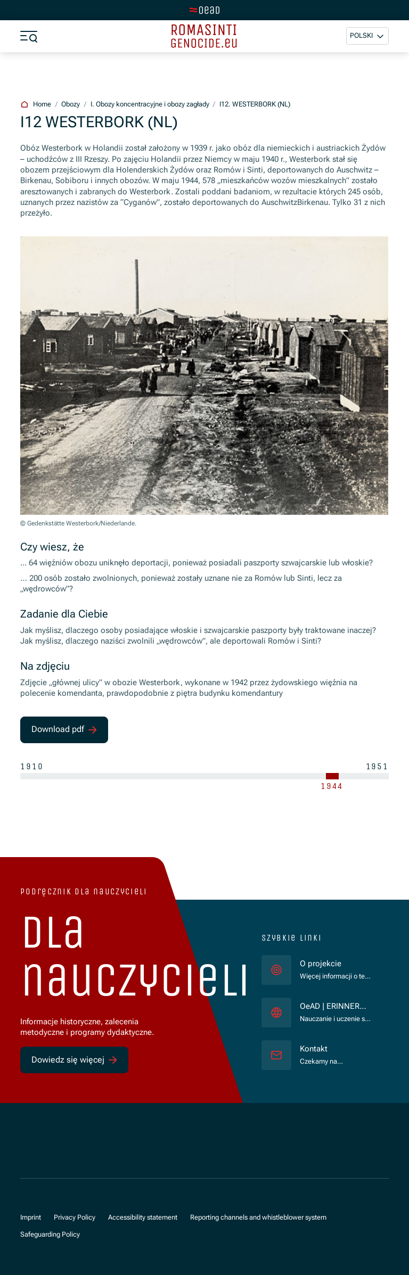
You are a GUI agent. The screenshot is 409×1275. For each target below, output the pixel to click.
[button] (367, 36)
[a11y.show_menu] (28, 36)
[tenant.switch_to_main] (204, 10)
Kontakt (314, 1049)
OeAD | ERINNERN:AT (335, 1007)
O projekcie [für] (320, 963)
